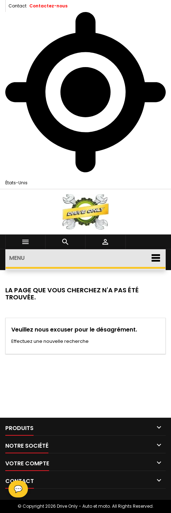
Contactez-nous (48, 6)
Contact (17, 6)
